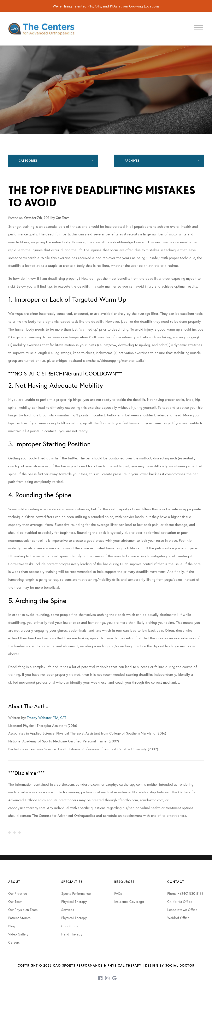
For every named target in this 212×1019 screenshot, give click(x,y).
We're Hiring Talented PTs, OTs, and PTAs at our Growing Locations (106, 6)
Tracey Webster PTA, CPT (46, 717)
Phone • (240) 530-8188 (185, 893)
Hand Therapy (71, 934)
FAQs (118, 893)
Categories (28, 160)
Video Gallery (18, 934)
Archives (132, 160)
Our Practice (17, 893)
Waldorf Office (178, 918)
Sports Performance (76, 893)
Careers (14, 942)
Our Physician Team (22, 909)
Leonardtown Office (182, 909)
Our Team (15, 901)
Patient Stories (19, 918)
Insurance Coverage (129, 901)
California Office (179, 901)
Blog (11, 926)
